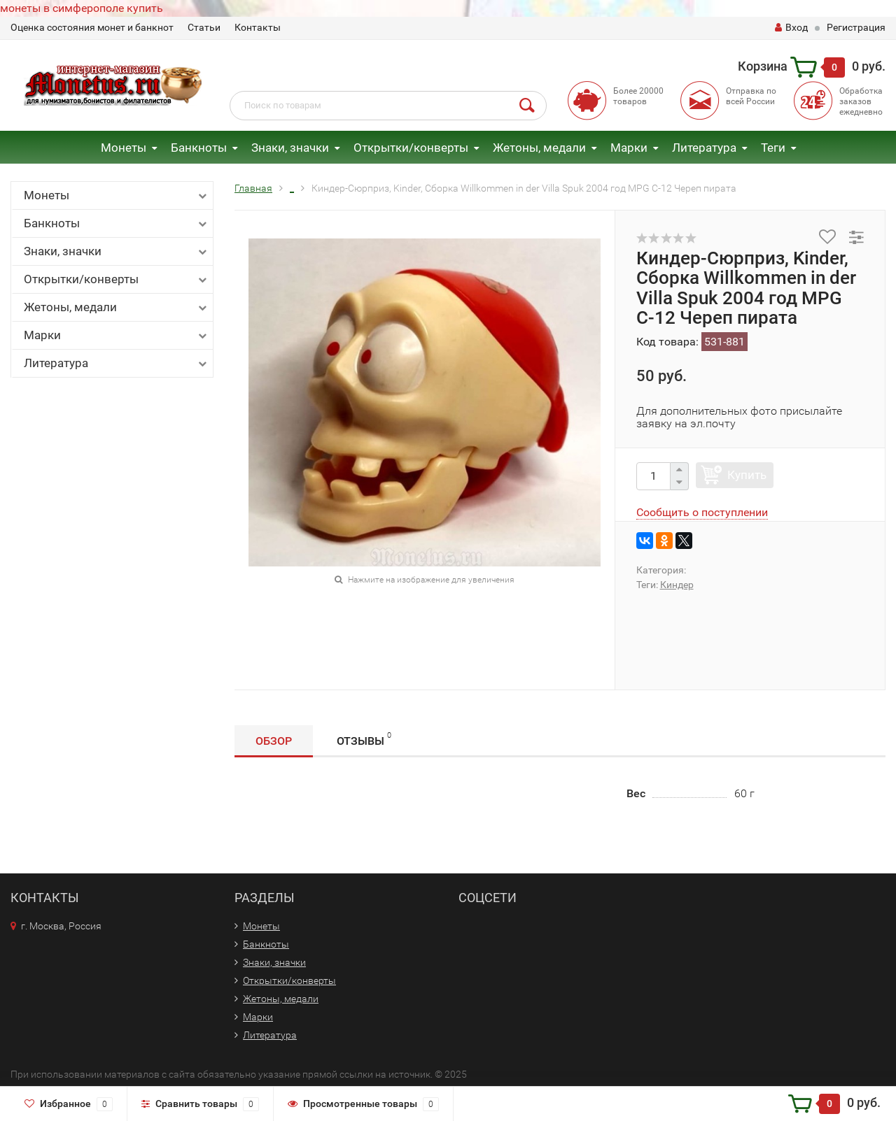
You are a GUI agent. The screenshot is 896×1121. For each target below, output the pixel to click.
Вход (791, 27)
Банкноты (199, 148)
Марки (629, 148)
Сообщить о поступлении (702, 512)
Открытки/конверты (411, 148)
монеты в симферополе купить (81, 8)
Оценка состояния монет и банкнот (92, 27)
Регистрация (856, 27)
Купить (746, 475)
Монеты (123, 148)
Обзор (273, 741)
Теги (773, 148)
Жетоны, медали (539, 148)
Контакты (257, 27)
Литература (704, 148)
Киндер (677, 584)
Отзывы (364, 739)
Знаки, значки (290, 148)
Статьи (204, 27)
